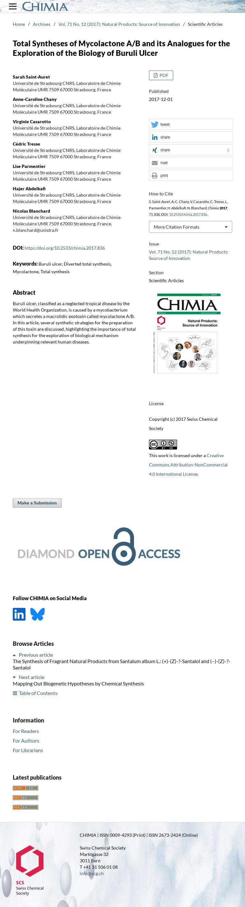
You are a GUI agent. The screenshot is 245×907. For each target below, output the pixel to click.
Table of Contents (38, 693)
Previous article (36, 655)
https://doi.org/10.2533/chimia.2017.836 (65, 248)
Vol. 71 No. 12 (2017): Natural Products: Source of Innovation (119, 24)
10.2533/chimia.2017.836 (188, 214)
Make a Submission (37, 502)
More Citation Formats (176, 227)
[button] (190, 124)
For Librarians (28, 750)
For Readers (26, 731)
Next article (31, 677)
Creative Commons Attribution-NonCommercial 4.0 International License (188, 465)
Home (19, 24)
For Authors (26, 740)
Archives (41, 24)
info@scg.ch (92, 873)
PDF (163, 75)
